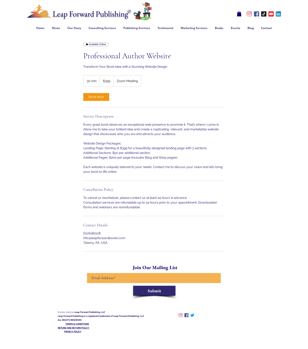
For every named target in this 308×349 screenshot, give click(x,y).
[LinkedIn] (278, 13)
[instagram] (249, 13)
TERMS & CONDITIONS (77, 324)
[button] (239, 13)
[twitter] (192, 315)
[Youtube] (271, 13)
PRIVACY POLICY (72, 331)
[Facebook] (256, 13)
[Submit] (154, 291)
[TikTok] (263, 13)
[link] (96, 97)
